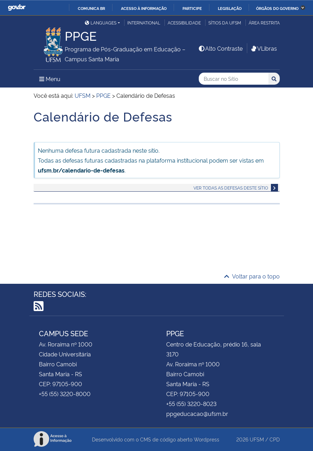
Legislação (230, 8)
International (143, 22)
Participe (192, 8)
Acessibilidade (184, 22)
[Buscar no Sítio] (233, 79)
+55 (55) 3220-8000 (65, 394)
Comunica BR (91, 8)
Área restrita (264, 22)
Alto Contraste (220, 48)
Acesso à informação (144, 8)
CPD (274, 439)
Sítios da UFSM (224, 22)
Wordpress (206, 439)
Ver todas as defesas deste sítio (230, 188)
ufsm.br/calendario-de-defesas (81, 170)
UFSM (257, 439)
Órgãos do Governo (277, 8)
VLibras (263, 48)
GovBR (16, 7)
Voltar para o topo (252, 276)
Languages (100, 22)
